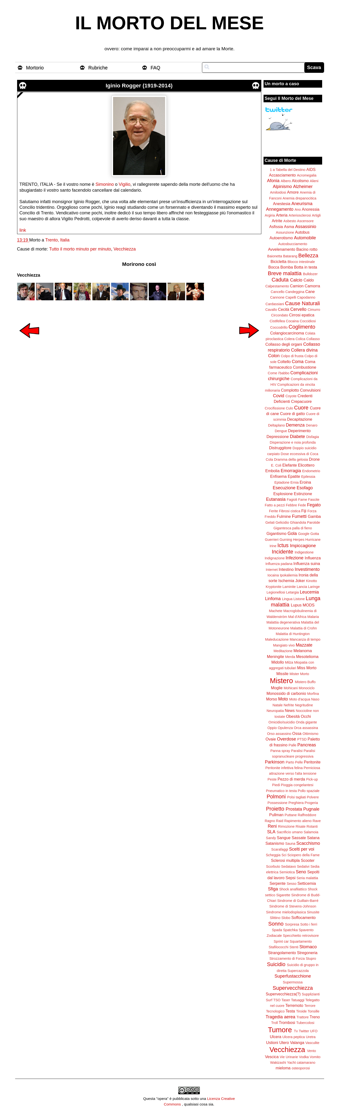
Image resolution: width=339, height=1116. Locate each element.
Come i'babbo (278, 373)
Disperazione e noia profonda (293, 442)
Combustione (304, 367)
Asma (289, 226)
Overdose (286, 739)
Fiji (303, 511)
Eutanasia (276, 499)
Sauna (290, 843)
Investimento (307, 569)
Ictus (283, 545)
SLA (271, 831)
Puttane (291, 815)
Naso (315, 699)
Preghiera (296, 803)
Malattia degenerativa (283, 622)
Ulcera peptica (293, 1037)
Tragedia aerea (280, 1016)
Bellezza (308, 255)
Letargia (292, 592)
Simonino (104, 184)
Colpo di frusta (292, 356)
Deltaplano (276, 425)
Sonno (275, 924)
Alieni (314, 181)
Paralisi (297, 751)
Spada (277, 930)
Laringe (314, 587)
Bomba (286, 267)
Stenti (293, 947)
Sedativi (303, 866)
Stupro (311, 958)
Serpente (278, 883)
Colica (300, 339)
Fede (302, 505)
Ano (298, 209)
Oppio (272, 728)
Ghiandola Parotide (305, 522)
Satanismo (274, 843)
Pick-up (312, 779)
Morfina (313, 694)
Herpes (298, 540)
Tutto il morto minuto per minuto (80, 249)
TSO (277, 1000)
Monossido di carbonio (286, 693)
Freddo (270, 517)
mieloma (282, 1068)
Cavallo (271, 310)
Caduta (280, 280)
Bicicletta (278, 261)
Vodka (304, 1057)
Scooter (308, 860)
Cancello (277, 292)
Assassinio (305, 226)
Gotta (314, 534)
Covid (278, 395)
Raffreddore (307, 815)
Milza (289, 662)
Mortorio (35, 67)
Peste (272, 779)
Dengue (281, 431)
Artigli (316, 215)
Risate (301, 826)
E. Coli (276, 465)
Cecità (283, 309)
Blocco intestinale (301, 262)
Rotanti (312, 826)
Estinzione (303, 493)
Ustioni (272, 1042)
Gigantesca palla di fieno (293, 528)
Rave (317, 821)
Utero (284, 1042)
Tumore (280, 1030)
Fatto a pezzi (275, 505)
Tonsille (313, 1011)
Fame (302, 499)
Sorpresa (292, 924)
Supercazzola (298, 971)
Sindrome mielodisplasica (286, 912)
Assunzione (285, 232)
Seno (301, 871)
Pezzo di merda (291, 779)
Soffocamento (303, 917)
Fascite (313, 499)
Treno (315, 1017)
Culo (289, 408)
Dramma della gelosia (291, 459)
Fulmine (284, 516)
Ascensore (305, 221)
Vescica (272, 1056)
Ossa (297, 733)
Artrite (277, 221)
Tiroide (301, 1011)
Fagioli (292, 499)
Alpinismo (282, 186)
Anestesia (281, 203)
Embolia (272, 471)
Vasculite (312, 1043)
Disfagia (312, 437)
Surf (269, 1000)
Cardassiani (274, 304)
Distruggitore (280, 448)
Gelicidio (282, 522)
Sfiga (273, 889)
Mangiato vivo (284, 645)
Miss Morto (307, 668)
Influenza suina (306, 563)
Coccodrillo (278, 327)
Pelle (299, 762)
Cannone (277, 297)
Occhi (306, 716)
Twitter (304, 1031)
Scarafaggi (279, 849)
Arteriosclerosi (300, 215)
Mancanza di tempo (305, 639)
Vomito (315, 1057)
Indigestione (304, 552)
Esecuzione (284, 487)
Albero (286, 181)
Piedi (276, 785)
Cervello (298, 309)
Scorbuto (273, 866)
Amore (293, 192)
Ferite (273, 511)
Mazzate (304, 645)
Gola (292, 533)
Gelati (270, 522)
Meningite (275, 656)
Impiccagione (303, 545)
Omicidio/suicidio (281, 722)
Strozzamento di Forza (287, 958)
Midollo (277, 662)
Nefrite (289, 705)
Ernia (294, 482)
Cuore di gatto (292, 413)
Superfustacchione (293, 976)
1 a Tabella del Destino (287, 170)
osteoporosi (301, 1068)
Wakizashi (278, 1062)
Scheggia (273, 855)
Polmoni (276, 796)
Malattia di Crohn (303, 628)
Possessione (277, 803)
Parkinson (275, 762)
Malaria (313, 617)
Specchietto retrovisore (301, 936)
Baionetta (274, 256)
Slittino (275, 918)
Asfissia (276, 226)
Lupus (296, 605)
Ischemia (286, 580)
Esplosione (283, 493)
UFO (314, 1031)
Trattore (303, 1017)
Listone (299, 599)
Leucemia (309, 592)
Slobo (285, 918)
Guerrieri (272, 540)
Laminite (289, 587)
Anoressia (310, 209)
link (23, 230)
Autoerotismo (281, 238)
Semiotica (287, 872)
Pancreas (306, 744)
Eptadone (281, 482)
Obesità (293, 716)
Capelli (291, 297)
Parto (290, 762)
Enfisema (278, 476)
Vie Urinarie (289, 1057)
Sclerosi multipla (285, 860)
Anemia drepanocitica (299, 198)
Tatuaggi (297, 1000)
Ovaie (270, 739)
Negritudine (304, 705)
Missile (282, 673)
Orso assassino (279, 734)
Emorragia (291, 470)
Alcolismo (300, 180)
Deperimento (299, 430)
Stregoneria (307, 952)
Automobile (305, 237)
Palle (293, 745)
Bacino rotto (306, 249)
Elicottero (306, 465)
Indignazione (275, 558)
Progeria (311, 803)
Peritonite (312, 762)
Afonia (273, 180)
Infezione (294, 557)
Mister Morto (299, 674)
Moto (283, 699)
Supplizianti (311, 994)
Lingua (287, 599)
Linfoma (273, 598)
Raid (279, 821)
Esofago (305, 487)
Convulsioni (310, 390)
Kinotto (311, 581)
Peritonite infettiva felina (284, 768)
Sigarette (283, 895)
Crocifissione (275, 408)
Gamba (314, 516)
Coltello (284, 361)
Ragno (270, 821)
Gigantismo (276, 533)
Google (303, 534)
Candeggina (294, 292)
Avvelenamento (281, 249)
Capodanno (306, 297)
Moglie (277, 688)
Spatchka (290, 930)
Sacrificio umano (290, 832)
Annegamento (279, 209)
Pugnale (311, 809)
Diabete (297, 436)
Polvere (313, 797)
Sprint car (281, 941)
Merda (290, 657)
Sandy (271, 838)
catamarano (306, 1062)
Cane (310, 291)
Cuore (301, 408)
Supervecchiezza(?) (283, 994)
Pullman (276, 815)
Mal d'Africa (297, 617)
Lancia (302, 587)
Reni (272, 826)
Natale (278, 705)
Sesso (292, 884)
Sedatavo (288, 866)
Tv (296, 1031)
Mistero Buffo (305, 682)
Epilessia (308, 477)
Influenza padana (278, 564)
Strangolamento (282, 952)
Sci (284, 855)
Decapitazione (299, 419)
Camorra (312, 286)
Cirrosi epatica (301, 315)
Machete (275, 611)
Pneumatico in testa (281, 791)
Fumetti (299, 516)
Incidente (282, 552)
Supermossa (293, 982)
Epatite (294, 476)
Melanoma (303, 650)
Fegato (314, 504)
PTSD (302, 739)
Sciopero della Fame (303, 855)
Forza (312, 511)
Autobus (302, 232)
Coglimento (301, 327)
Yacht (291, 1062)
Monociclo (307, 688)
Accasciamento (282, 175)
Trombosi (287, 1022)
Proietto (275, 809)
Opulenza (285, 728)
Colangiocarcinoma (287, 333)
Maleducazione (277, 639)
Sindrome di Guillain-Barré (297, 901)
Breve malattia (284, 273)
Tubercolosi (305, 1023)
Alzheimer (303, 186)
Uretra (311, 1037)
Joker (300, 580)
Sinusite (313, 912)
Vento (311, 1051)
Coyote (291, 396)
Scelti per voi (301, 849)
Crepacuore (301, 401)
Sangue (284, 837)
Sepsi (291, 878)
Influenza (313, 558)
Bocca (273, 267)
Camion (297, 286)
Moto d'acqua (299, 699)
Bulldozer (310, 274)
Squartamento (301, 941)
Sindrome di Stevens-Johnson (292, 906)
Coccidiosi (308, 321)
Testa (290, 1011)
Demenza (295, 425)
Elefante (289, 465)
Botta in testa (305, 267)
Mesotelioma (307, 656)
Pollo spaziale (308, 791)
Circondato (279, 315)
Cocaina (292, 321)
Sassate (299, 837)
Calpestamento (277, 286)
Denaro (311, 425)
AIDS (311, 169)
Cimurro (314, 310)
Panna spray (280, 751)
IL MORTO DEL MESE (169, 23)
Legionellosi (275, 592)
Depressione (277, 436)
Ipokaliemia (289, 575)
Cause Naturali (302, 303)
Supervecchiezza (293, 988)
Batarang (290, 256)
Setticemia (306, 883)
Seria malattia (307, 878)
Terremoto (294, 1005)
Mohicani (291, 688)
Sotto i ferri (308, 924)
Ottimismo (310, 734)
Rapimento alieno (298, 821)
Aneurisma (301, 203)
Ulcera (275, 1036)
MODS (309, 605)
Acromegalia (307, 175)
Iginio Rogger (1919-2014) (139, 86)
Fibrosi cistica (289, 511)
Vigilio (124, 184)
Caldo (309, 280)
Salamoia (311, 832)
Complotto (290, 390)
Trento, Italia (57, 240)
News (290, 710)
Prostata (294, 809)
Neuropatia (275, 711)
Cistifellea (277, 321)
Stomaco (308, 946)
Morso (271, 699)
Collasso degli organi (283, 344)
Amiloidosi (278, 192)
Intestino (286, 569)
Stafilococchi (278, 947)
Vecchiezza (125, 249)
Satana (313, 837)
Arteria (282, 215)
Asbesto (289, 221)
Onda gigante (306, 722)
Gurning (286, 540)
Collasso (313, 339)
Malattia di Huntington (293, 634)
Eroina (305, 482)
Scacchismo (308, 843)
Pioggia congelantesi (297, 785)
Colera (289, 339)
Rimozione (286, 826)
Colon (274, 355)
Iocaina (273, 575)
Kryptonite (274, 587)
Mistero (281, 681)
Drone (314, 459)
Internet (272, 570)
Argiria (270, 215)
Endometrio (311, 471)
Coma (298, 361)
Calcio (296, 280)
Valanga (297, 1042)
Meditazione (283, 651)
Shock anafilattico (293, 889)
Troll (274, 1023)
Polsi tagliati (296, 797)
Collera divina (304, 350)
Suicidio (276, 964)
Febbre (291, 505)
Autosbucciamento (292, 244)
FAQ (155, 67)
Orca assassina (306, 728)
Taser (285, 1000)
